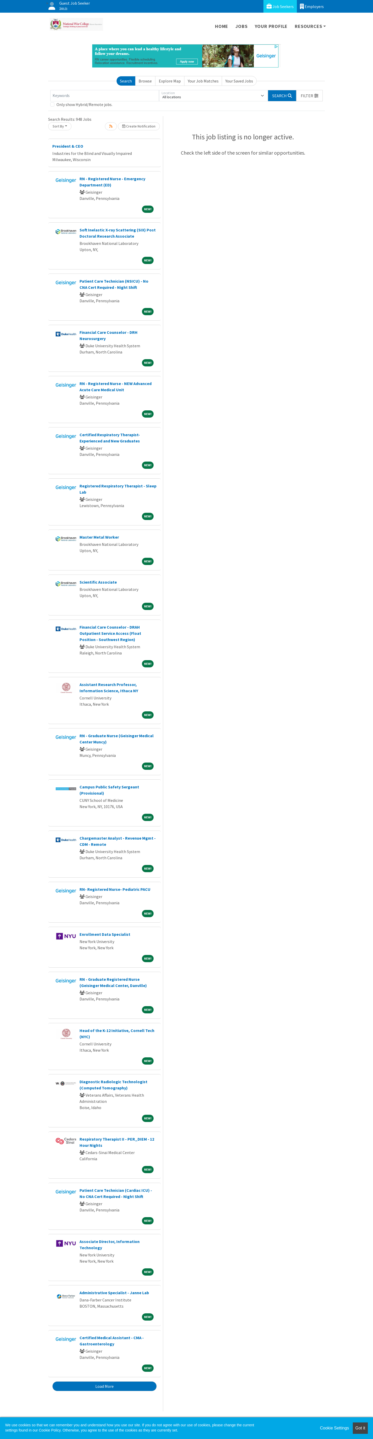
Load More (104, 1386)
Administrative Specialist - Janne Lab (114, 1292)
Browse (145, 81)
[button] (309, 95)
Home (221, 26)
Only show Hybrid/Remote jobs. (84, 104)
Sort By (58, 126)
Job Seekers (280, 6)
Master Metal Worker (99, 537)
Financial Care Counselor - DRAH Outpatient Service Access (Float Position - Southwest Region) (110, 633)
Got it (360, 1428)
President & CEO (67, 146)
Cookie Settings (334, 1428)
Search (126, 81)
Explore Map (170, 81)
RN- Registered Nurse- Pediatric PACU (115, 889)
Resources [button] (308, 26)
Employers (312, 6)
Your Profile (271, 26)
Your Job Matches (203, 81)
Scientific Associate (98, 582)
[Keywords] (104, 95)
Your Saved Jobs (239, 81)
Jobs (241, 26)
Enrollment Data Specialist (105, 934)
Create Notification (138, 126)
